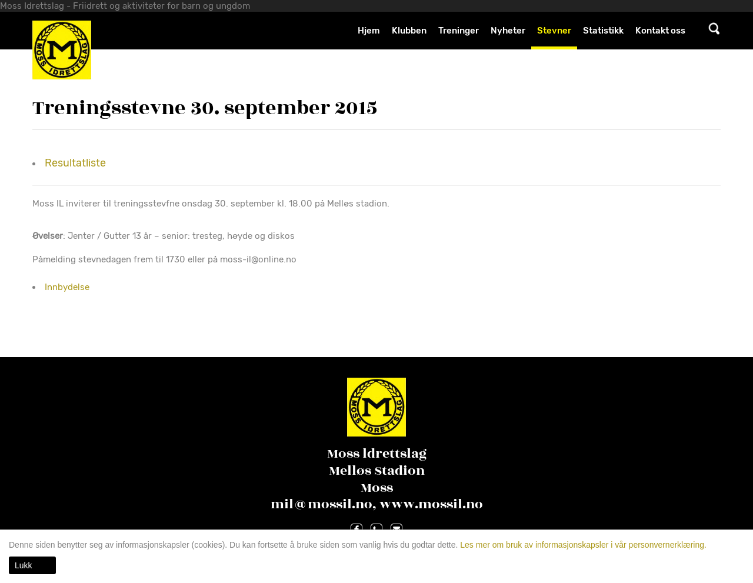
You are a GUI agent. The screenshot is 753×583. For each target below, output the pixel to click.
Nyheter (508, 30)
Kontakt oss (660, 30)
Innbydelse (67, 287)
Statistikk (603, 30)
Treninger (458, 30)
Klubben (409, 30)
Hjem (369, 30)
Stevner (554, 30)
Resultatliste (75, 162)
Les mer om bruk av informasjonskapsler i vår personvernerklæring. (582, 544)
